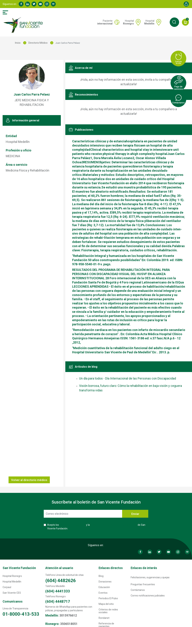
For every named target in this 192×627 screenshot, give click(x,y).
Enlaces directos (111, 568)
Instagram (46, 4)
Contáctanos (138, 590)
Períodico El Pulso (108, 598)
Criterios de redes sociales (108, 611)
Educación (104, 587)
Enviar (135, 514)
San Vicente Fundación (19, 568)
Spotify (53, 4)
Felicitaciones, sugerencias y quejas (150, 577)
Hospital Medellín (12, 581)
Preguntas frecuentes (143, 584)
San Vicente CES (12, 592)
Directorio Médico (38, 42)
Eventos (103, 592)
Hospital (128, 22)
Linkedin (27, 4)
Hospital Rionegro (12, 576)
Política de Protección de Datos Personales (113, 524)
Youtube (40, 4)
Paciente (105, 22)
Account (186, 4)
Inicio (18, 42)
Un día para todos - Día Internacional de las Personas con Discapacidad (127, 378)
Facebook (21, 4)
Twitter (34, 4)
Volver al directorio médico (29, 480)
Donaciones (105, 581)
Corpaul (7, 587)
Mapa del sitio (106, 604)
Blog (101, 576)
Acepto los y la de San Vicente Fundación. (96, 526)
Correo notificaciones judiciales (148, 595)
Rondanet (104, 618)
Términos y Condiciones (72, 524)
